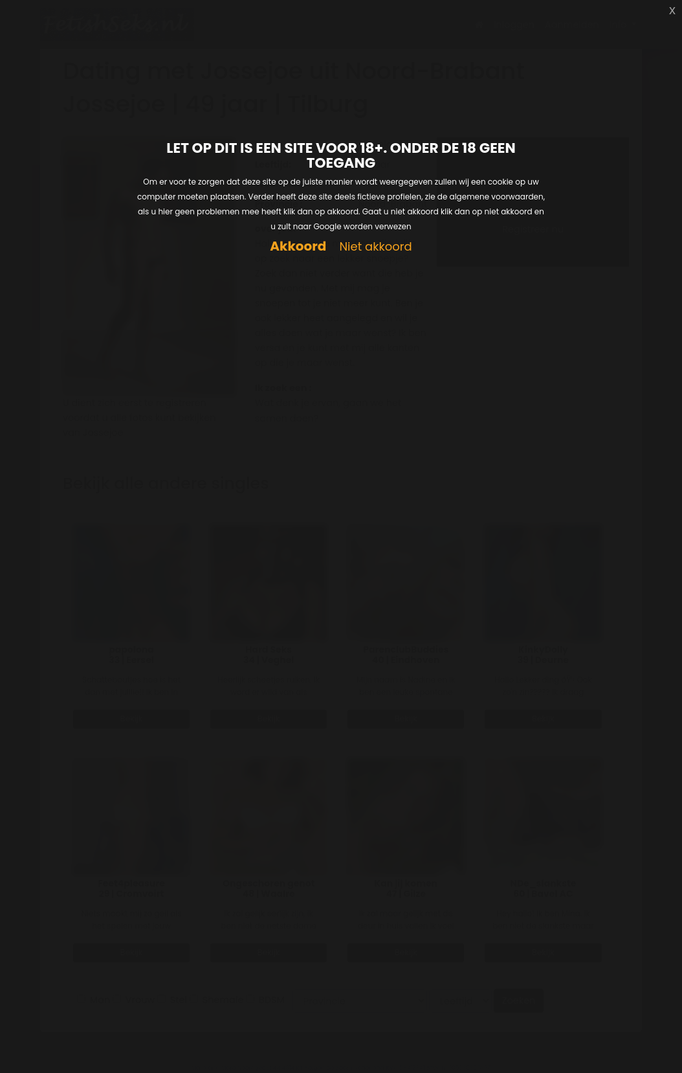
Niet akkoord (375, 247)
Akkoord (298, 246)
